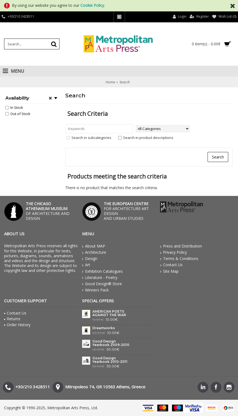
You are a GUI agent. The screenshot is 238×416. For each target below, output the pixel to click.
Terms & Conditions (179, 258)
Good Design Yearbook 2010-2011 (109, 360)
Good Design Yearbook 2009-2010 (110, 343)
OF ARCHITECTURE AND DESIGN (48, 211)
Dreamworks (103, 328)
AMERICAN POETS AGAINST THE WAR (109, 313)
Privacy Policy (173, 252)
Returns (12, 318)
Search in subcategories (89, 137)
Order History (17, 324)
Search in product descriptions (145, 137)
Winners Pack (95, 290)
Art (86, 265)
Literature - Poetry (99, 277)
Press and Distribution (181, 246)
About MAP (93, 246)
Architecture (94, 252)
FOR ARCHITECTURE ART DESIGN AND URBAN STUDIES (126, 211)
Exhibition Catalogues (102, 271)
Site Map (169, 271)
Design (89, 258)
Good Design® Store (102, 284)
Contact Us (171, 265)
